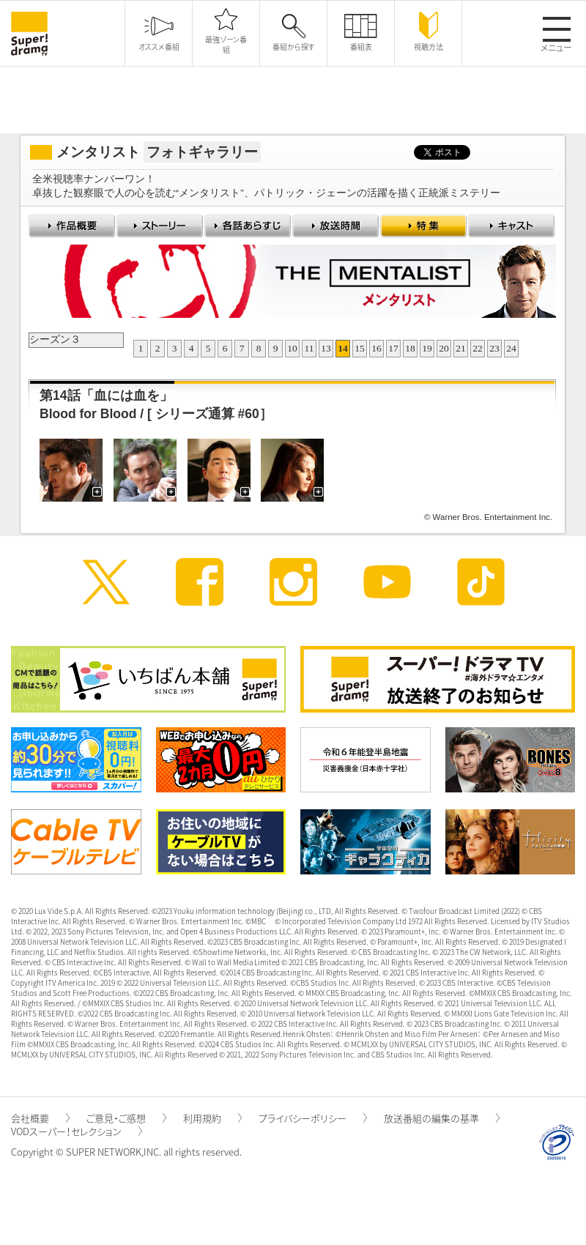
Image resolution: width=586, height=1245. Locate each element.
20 (444, 348)
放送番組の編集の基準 (442, 1118)
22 (477, 348)
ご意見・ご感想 (126, 1118)
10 (292, 348)
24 (511, 348)
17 (393, 348)
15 (360, 348)
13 (326, 348)
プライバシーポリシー (313, 1118)
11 (309, 348)
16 (376, 348)
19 (427, 348)
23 (494, 348)
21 (461, 348)
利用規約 (212, 1118)
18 (410, 348)
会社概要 (40, 1118)
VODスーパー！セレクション (76, 1131)
